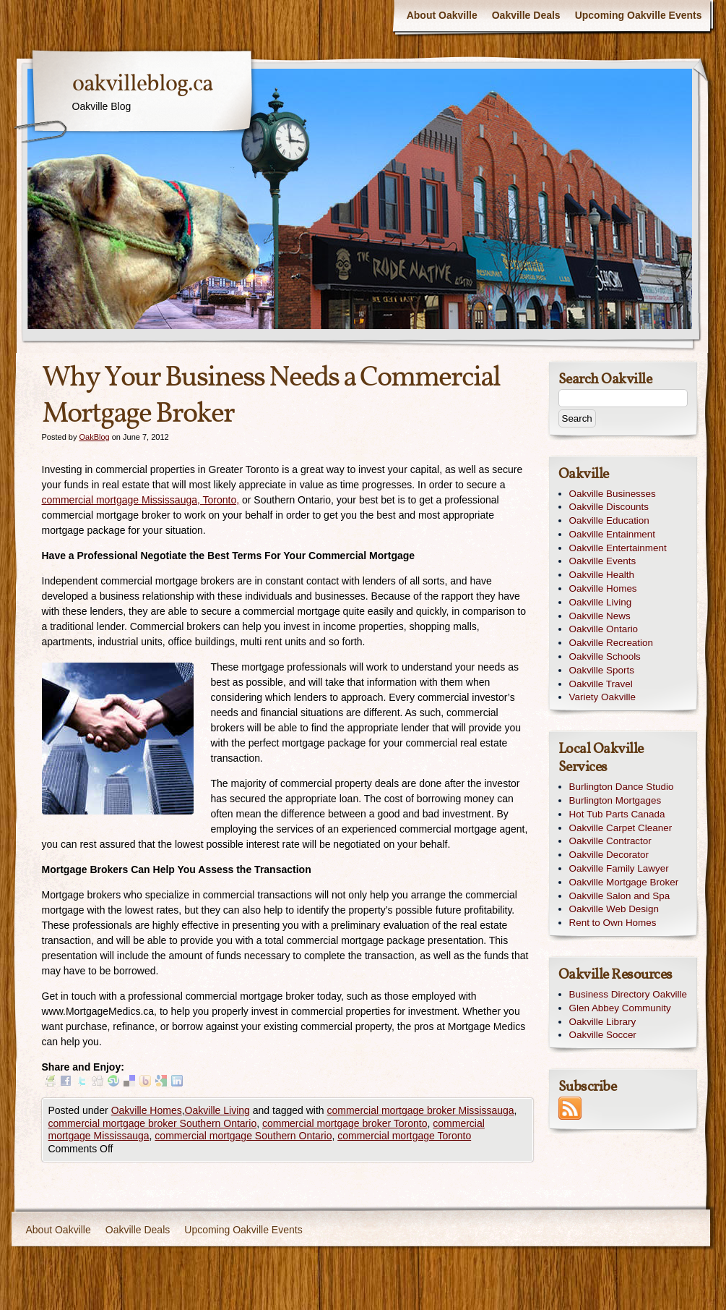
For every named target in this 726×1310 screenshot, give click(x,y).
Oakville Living (217, 1110)
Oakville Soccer (602, 1034)
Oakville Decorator (609, 854)
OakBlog (94, 437)
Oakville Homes (146, 1110)
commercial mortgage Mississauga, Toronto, (141, 500)
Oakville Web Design (614, 908)
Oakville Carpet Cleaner (621, 827)
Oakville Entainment (612, 534)
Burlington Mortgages (615, 800)
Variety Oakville (602, 697)
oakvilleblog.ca (142, 85)
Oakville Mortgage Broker (624, 882)
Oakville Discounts (609, 506)
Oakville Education (609, 520)
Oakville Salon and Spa (619, 895)
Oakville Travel (601, 684)
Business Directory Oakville (628, 994)
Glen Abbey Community (620, 1008)
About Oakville (442, 15)
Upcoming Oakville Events (638, 15)
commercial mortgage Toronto (404, 1135)
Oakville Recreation (611, 642)
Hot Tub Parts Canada (617, 814)
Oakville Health (601, 574)
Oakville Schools (605, 656)
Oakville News (600, 616)
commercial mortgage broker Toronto (345, 1123)
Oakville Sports (601, 670)
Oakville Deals (526, 15)
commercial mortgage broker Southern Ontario (152, 1123)
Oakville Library (602, 1021)
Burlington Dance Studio (621, 786)
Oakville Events (602, 561)
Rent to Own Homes (613, 922)
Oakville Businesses (612, 493)
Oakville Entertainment (618, 548)
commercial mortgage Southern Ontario (243, 1135)
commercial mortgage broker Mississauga (420, 1110)
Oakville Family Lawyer (619, 868)
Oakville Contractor (610, 840)
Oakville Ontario (604, 629)
